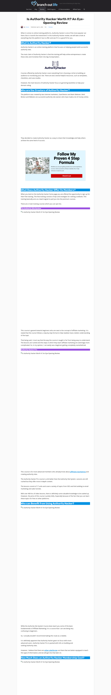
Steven (27, 27)
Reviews (42, 9)
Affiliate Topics (77, 9)
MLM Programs (51, 9)
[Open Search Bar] (84, 9)
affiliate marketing (78, 273)
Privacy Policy (59, 690)
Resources (51, 690)
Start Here (29, 9)
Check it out (66, 176)
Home (22, 611)
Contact (66, 690)
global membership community (77, 622)
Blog (36, 9)
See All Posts (62, 625)
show (39, 605)
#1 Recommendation (64, 9)
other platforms (50, 360)
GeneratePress (66, 692)
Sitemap (45, 690)
